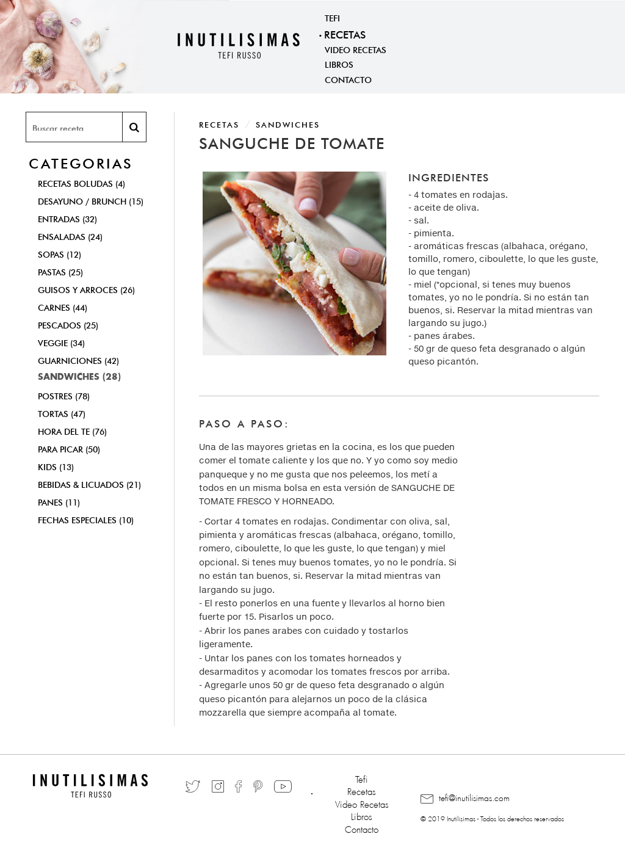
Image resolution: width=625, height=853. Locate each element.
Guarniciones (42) (78, 359)
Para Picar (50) (69, 448)
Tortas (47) (61, 412)
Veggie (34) (61, 341)
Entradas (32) (67, 218)
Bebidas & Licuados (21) (89, 483)
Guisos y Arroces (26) (86, 288)
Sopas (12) (59, 253)
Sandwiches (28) (79, 377)
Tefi (332, 17)
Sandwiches (288, 124)
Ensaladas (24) (70, 235)
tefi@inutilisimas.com (465, 799)
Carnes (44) (62, 306)
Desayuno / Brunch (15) (90, 200)
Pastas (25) (60, 271)
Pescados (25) (68, 324)
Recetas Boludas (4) (81, 182)
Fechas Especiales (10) (86, 519)
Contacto (348, 78)
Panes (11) (59, 501)
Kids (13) (56, 465)
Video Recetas (355, 48)
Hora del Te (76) (72, 430)
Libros (339, 63)
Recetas (345, 33)
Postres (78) (64, 395)
